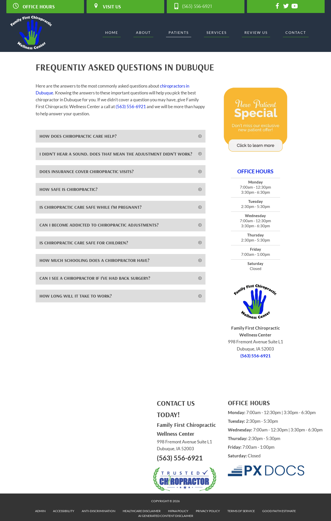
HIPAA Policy (178, 511)
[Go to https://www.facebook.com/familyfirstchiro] (277, 6)
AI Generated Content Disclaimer (165, 516)
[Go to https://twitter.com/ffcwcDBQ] (286, 6)
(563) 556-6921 (131, 106)
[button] (120, 136)
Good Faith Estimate (279, 511)
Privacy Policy (208, 511)
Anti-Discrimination (98, 511)
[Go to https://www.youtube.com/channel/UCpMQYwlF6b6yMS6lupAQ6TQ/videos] (295, 6)
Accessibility (63, 511)
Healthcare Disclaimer (142, 511)
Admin (40, 511)
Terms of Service (241, 511)
